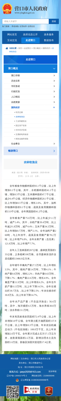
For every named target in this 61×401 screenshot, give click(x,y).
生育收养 (23, 26)
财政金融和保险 (22, 139)
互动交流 (12, 40)
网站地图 (14, 358)
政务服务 (49, 34)
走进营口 (30, 40)
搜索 (54, 21)
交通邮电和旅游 (22, 134)
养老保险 (15, 26)
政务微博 (12, 389)
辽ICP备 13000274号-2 (17, 376)
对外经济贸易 (21, 130)
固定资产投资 (21, 125)
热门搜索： (6, 26)
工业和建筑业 (21, 121)
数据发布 (49, 40)
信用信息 (31, 26)
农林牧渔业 (20, 117)
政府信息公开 (30, 34)
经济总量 (19, 112)
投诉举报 (52, 371)
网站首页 (12, 34)
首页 (20, 48)
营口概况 (37, 48)
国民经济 (46, 48)
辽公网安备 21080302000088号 (34, 380)
